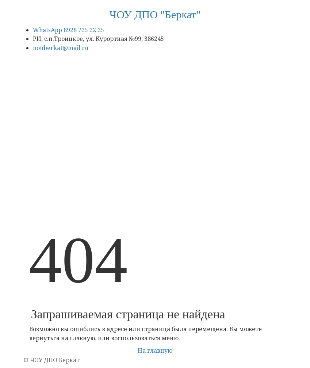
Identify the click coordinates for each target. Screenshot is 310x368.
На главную (155, 350)
